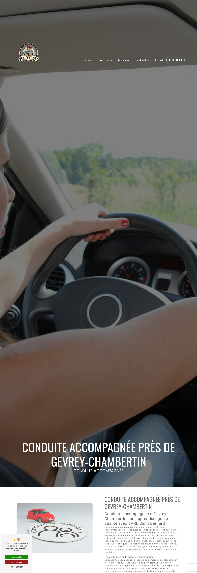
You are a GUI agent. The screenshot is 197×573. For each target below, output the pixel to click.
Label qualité (142, 59)
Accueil (89, 59)
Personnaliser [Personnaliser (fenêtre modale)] (16, 567)
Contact (159, 59)
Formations (123, 59)
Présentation (105, 59)
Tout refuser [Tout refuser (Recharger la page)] (16, 562)
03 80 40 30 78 (175, 60)
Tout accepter (16, 557)
